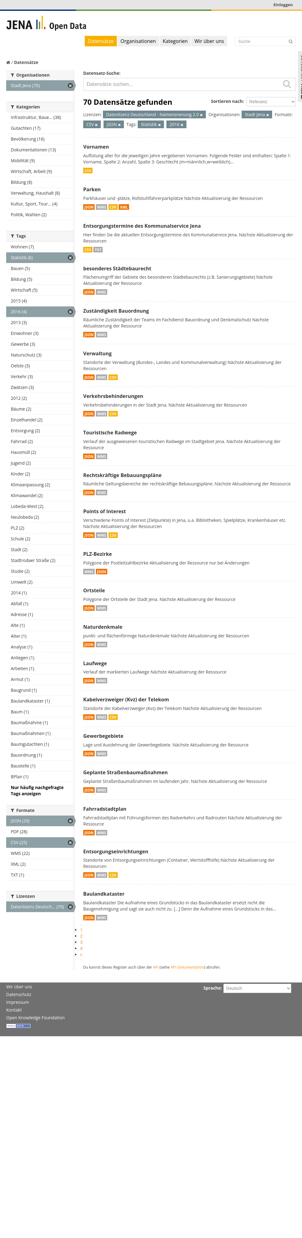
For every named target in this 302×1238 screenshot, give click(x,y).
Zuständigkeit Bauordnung (116, 310)
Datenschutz (18, 994)
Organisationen (138, 41)
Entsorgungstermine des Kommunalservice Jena (142, 225)
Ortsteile (94, 590)
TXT (98, 249)
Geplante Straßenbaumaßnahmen (125, 772)
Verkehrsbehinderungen (113, 396)
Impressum (17, 1002)
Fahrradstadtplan (104, 808)
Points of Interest (104, 511)
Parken (92, 189)
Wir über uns (209, 41)
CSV (87, 170)
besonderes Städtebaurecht (117, 268)
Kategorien (175, 41)
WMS (101, 207)
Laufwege (95, 663)
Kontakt (14, 1010)
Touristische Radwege (110, 432)
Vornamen (96, 146)
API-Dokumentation (187, 967)
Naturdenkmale (102, 626)
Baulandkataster (103, 893)
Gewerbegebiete (103, 736)
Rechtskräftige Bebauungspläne (122, 475)
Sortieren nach (227, 101)
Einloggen (283, 4)
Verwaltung (97, 353)
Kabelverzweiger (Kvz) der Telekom (126, 699)
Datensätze (101, 41)
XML (124, 207)
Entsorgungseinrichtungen (115, 851)
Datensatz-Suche (101, 73)
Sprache (212, 988)
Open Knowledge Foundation (35, 1017)
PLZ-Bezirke (97, 554)
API (156, 967)
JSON (88, 207)
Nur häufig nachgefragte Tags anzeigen (37, 790)
